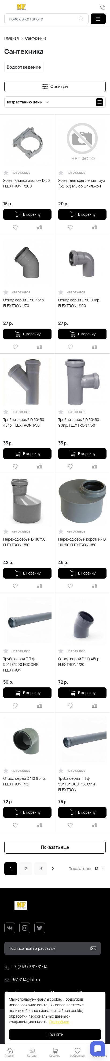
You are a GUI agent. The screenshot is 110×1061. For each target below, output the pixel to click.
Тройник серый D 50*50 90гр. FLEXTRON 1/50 (78, 422)
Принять (55, 1034)
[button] (98, 18)
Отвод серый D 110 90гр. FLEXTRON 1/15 (24, 781)
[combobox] (46, 18)
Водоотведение (24, 67)
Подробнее (59, 1021)
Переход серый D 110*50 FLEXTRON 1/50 (24, 542)
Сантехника (35, 38)
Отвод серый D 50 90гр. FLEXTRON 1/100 (79, 302)
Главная (11, 38)
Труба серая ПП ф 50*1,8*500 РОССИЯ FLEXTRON (20, 664)
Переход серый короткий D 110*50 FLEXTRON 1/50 (82, 542)
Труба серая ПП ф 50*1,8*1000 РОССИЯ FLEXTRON (76, 784)
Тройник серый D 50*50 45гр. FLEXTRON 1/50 (23, 422)
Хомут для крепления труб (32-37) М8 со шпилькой (81, 183)
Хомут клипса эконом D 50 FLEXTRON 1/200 (26, 183)
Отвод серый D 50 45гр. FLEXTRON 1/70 (24, 302)
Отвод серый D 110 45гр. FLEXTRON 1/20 (79, 661)
